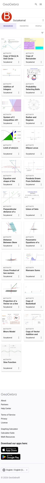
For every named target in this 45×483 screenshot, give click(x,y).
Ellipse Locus (32, 148)
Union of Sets (32, 209)
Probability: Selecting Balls (33, 87)
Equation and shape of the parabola (9, 181)
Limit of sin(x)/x (10, 148)
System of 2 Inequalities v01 (10, 118)
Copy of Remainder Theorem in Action (31, 60)
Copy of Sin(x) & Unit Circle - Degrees (10, 59)
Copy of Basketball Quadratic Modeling (31, 305)
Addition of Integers (8, 87)
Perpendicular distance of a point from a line (11, 212)
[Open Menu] (40, 4)
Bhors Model (9, 331)
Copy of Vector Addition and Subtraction (33, 334)
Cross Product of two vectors (11, 271)
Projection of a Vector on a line (10, 302)
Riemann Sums (33, 270)
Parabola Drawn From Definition (33, 179)
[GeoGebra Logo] (11, 4)
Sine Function (9, 362)
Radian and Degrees (31, 118)
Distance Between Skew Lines (10, 242)
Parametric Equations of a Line (32, 242)
